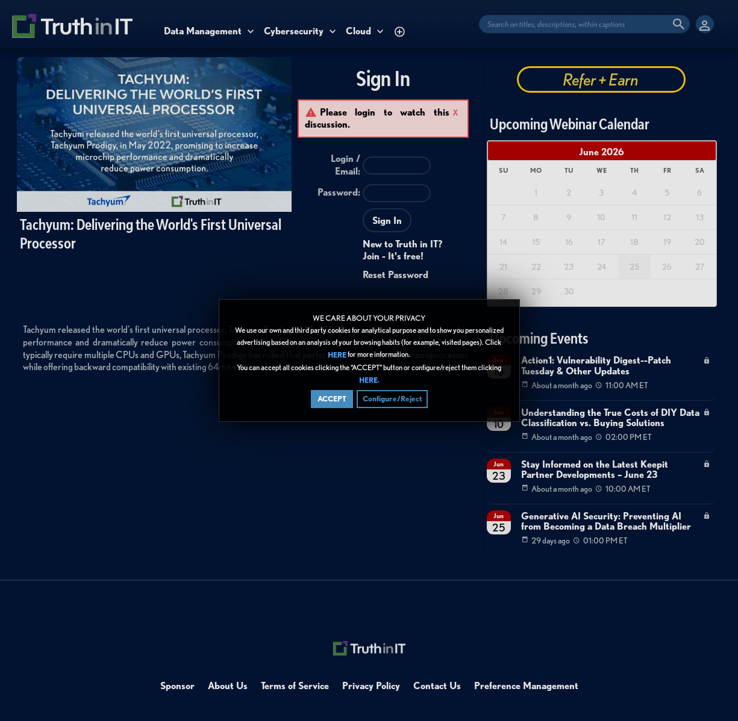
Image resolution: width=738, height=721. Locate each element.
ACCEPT (331, 398)
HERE (337, 355)
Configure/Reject (392, 398)
